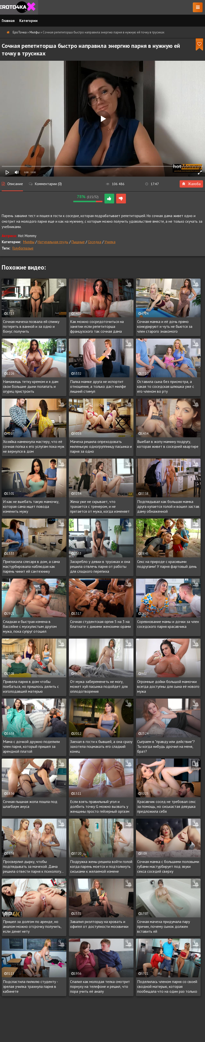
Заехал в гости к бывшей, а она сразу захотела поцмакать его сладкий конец (101, 746)
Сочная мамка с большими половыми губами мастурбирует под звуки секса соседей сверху (168, 866)
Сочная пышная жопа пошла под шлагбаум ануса (30, 804)
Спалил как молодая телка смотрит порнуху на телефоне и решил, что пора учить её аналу (100, 986)
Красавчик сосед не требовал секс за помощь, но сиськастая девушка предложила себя (166, 806)
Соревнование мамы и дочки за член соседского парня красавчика (168, 624)
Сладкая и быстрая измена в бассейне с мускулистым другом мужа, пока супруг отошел (30, 626)
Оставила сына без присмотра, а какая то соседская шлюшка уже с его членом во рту (165, 386)
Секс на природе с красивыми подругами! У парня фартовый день (167, 564)
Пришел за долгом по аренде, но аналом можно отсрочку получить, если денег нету (32, 926)
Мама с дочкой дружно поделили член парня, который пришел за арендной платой (31, 746)
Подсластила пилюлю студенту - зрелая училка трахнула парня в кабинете (30, 986)
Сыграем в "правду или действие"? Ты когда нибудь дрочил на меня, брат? (166, 746)
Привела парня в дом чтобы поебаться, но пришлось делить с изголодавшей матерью (31, 686)
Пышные (78, 242)
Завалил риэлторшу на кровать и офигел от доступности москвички (99, 924)
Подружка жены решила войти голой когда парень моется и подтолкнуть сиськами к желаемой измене (101, 866)
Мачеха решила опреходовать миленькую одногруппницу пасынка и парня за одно (101, 446)
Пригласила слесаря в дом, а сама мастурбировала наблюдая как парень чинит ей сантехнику (31, 566)
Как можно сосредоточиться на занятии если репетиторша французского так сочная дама (97, 326)
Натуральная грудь (53, 242)
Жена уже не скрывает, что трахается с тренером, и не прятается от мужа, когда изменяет (100, 506)
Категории (28, 20)
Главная (8, 20)
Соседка (94, 242)
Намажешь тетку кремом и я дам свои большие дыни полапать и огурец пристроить (30, 386)
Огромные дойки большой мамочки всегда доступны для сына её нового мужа (168, 686)
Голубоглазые (22, 248)
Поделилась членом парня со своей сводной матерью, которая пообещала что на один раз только (167, 986)
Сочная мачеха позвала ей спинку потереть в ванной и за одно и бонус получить (31, 326)
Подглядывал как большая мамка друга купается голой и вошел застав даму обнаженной (168, 506)
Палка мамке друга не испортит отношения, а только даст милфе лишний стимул (98, 386)
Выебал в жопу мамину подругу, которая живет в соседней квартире (167, 444)
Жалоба (191, 183)
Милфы (28, 242)
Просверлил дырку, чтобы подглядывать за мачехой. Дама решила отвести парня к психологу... (33, 866)
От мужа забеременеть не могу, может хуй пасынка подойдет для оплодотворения (99, 686)
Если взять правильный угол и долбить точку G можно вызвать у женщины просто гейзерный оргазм (99, 806)
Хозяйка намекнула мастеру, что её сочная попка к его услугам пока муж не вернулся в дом (33, 446)
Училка (109, 242)
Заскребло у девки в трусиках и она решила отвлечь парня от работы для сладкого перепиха (100, 566)
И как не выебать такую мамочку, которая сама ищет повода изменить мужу (31, 506)
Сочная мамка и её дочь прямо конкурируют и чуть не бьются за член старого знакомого (164, 326)
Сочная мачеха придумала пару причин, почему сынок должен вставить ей (163, 926)
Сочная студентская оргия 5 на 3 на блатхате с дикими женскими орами (100, 624)
